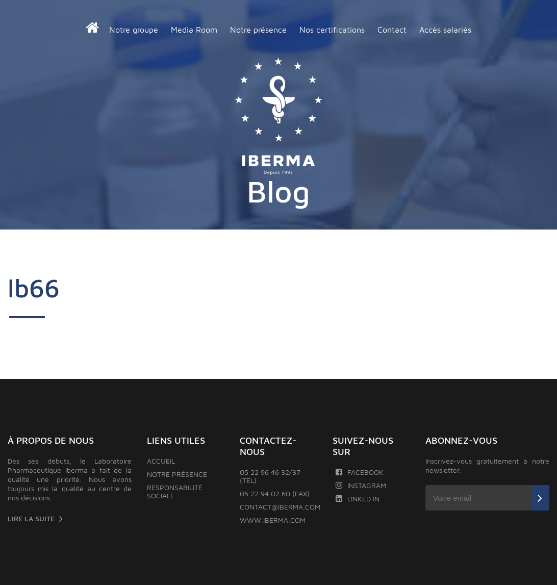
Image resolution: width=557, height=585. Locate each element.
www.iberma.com (273, 520)
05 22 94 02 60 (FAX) (275, 493)
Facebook (359, 472)
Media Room (194, 29)
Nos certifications (332, 29)
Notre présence (258, 29)
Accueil (161, 460)
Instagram (360, 485)
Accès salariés (445, 29)
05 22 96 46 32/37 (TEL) (270, 476)
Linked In (357, 498)
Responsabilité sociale (174, 491)
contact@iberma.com (280, 506)
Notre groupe (133, 29)
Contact (392, 29)
